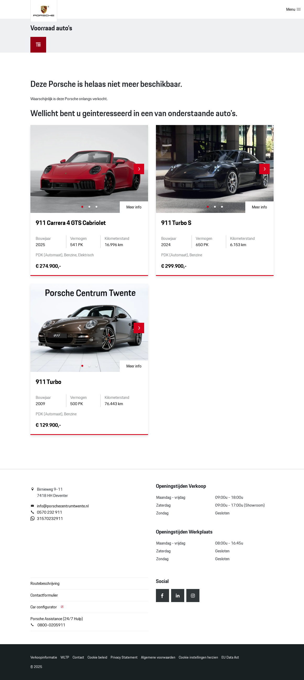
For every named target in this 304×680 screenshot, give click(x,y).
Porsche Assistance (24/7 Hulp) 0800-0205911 (56, 621)
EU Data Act (230, 657)
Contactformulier (44, 595)
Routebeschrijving (44, 583)
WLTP (65, 657)
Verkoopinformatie (43, 657)
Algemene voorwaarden (158, 657)
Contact (78, 657)
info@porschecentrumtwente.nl (59, 506)
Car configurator (47, 607)
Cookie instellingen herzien (198, 657)
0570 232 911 (46, 512)
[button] (139, 169)
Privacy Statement (124, 657)
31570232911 (46, 518)
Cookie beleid (97, 657)
